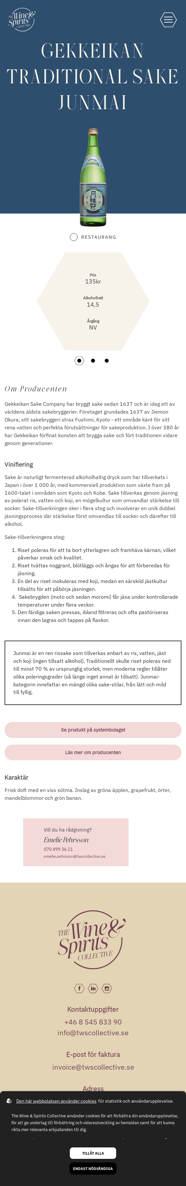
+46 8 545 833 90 (93, 1021)
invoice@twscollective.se (93, 1067)
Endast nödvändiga (93, 1168)
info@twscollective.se (93, 1032)
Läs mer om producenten (93, 752)
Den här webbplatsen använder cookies (56, 1101)
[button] (79, 361)
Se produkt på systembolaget (93, 730)
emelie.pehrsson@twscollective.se (74, 856)
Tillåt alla (93, 1153)
